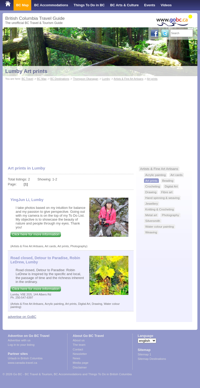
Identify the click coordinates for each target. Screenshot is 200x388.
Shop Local (14, 15)
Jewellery (151, 203)
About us (78, 340)
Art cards (177, 175)
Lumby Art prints (26, 71)
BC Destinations (59, 78)
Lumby (106, 78)
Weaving (151, 232)
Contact (78, 349)
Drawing (151, 192)
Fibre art (166, 192)
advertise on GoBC (22, 317)
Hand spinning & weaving (162, 197)
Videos (166, 5)
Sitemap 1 (144, 354)
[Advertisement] (100, 120)
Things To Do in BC (89, 5)
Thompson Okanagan (85, 78)
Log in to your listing (21, 344)
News (76, 358)
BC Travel (27, 78)
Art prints (152, 78)
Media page (80, 362)
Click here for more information (35, 234)
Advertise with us (19, 340)
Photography (170, 215)
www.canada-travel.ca (22, 362)
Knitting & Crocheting (159, 209)
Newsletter (80, 353)
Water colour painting (159, 226)
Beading (167, 180)
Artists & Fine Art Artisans (128, 78)
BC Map (22, 5)
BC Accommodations (51, 5)
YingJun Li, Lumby (26, 200)
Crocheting (152, 186)
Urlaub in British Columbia (25, 358)
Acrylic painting (155, 175)
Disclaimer (80, 367)
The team (79, 344)
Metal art (151, 215)
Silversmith (152, 220)
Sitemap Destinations (152, 358)
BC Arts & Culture (124, 5)
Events (149, 5)
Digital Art (171, 186)
